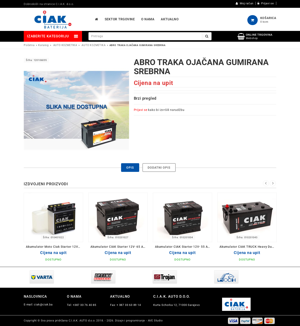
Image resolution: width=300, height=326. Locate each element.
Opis (130, 167)
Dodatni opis (159, 167)
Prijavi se (140, 110)
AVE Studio (155, 320)
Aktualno (120, 296)
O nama (74, 296)
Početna (29, 45)
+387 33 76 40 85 (84, 305)
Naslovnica (35, 296)
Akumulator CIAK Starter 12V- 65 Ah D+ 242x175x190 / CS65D (119, 246)
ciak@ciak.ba (43, 304)
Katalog (43, 45)
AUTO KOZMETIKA (65, 45)
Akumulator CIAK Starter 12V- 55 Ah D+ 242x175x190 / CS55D (183, 246)
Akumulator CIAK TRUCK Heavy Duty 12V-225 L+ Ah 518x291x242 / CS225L (248, 246)
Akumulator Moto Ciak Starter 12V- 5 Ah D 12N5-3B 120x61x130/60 (54, 246)
